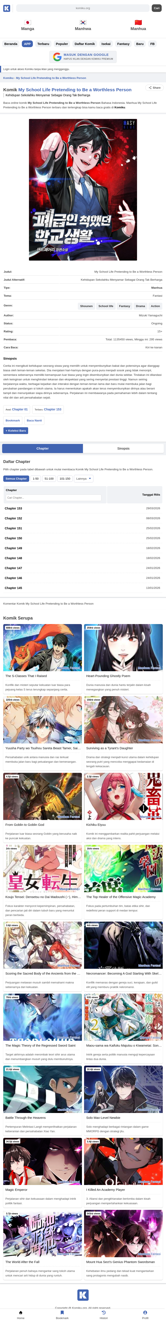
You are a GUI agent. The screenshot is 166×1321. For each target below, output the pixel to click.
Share (154, 87)
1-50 (36, 478)
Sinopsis (123, 448)
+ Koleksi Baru (16, 430)
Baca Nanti (34, 420)
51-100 (49, 478)
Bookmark (13, 420)
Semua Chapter (16, 478)
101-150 (65, 478)
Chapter (43, 448)
